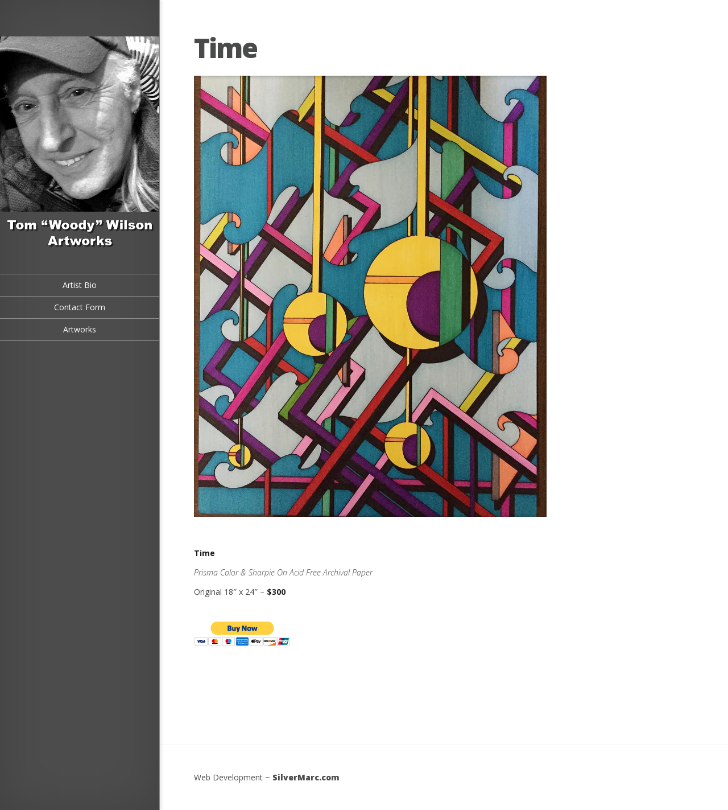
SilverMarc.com (306, 777)
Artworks (79, 329)
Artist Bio (80, 284)
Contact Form (79, 307)
